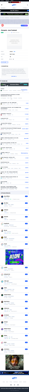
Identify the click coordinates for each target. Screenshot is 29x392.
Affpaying (7, 0)
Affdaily (12, 0)
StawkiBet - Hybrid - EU (5, 152)
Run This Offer (5, 62)
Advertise (24, 381)
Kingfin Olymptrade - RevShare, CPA (7, 157)
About (7, 381)
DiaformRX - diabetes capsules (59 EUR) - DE (9, 176)
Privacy (11, 381)
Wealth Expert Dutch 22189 (6, 133)
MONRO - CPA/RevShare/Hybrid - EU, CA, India (9, 137)
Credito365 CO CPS (4, 118)
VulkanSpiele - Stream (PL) (6, 113)
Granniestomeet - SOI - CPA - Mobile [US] (8, 102)
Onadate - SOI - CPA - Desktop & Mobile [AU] (9, 171)
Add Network (15, 381)
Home (3, 17)
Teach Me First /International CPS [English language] (11, 128)
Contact (20, 381)
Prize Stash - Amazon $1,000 (6, 147)
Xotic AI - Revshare (4, 167)
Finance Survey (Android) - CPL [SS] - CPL (9, 142)
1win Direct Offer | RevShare (6, 123)
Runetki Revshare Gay (5, 162)
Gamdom (2, 88)
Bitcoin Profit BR (4, 181)
